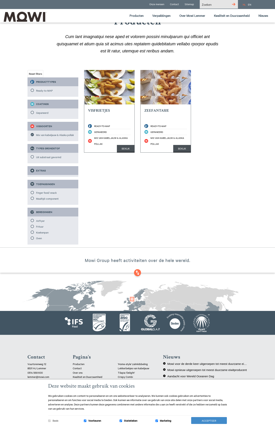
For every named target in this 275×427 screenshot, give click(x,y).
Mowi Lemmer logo (24, 16)
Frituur (40, 226)
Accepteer (209, 420)
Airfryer (40, 220)
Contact (77, 368)
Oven (39, 238)
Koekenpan (42, 232)
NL (244, 4)
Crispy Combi (125, 376)
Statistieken (130, 420)
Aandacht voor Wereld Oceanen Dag (188, 376)
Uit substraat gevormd (48, 157)
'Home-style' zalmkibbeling (133, 364)
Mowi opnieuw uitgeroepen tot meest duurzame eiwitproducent (205, 370)
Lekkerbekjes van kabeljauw (133, 368)
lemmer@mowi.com (38, 376)
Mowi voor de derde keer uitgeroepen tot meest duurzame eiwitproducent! (205, 363)
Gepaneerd (42, 112)
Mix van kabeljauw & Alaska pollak (55, 135)
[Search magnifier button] (233, 4)
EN (249, 4)
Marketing (165, 420)
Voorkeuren (94, 420)
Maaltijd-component (47, 198)
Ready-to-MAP (44, 90)
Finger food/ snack (46, 192)
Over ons (77, 372)
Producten (78, 364)
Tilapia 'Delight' (126, 372)
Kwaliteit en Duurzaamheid (88, 376)
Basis (55, 420)
